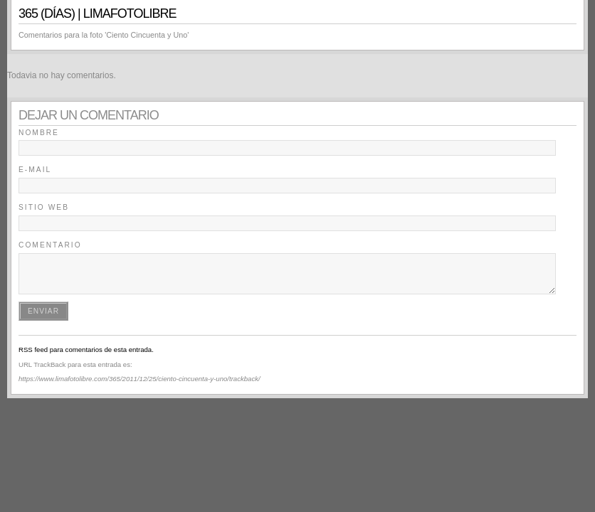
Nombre (39, 133)
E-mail (35, 170)
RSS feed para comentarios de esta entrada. (86, 349)
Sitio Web (44, 207)
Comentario (50, 245)
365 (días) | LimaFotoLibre (97, 13)
